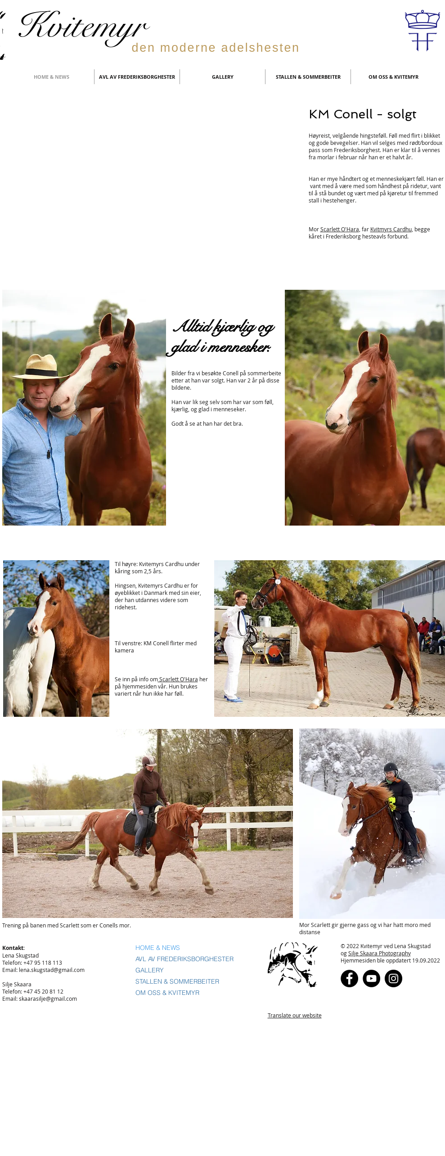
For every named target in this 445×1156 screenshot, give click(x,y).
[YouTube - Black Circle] (371, 978)
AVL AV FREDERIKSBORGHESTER (184, 959)
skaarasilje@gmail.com (48, 998)
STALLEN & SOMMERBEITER (177, 981)
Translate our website (295, 1015)
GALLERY (149, 970)
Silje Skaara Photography (379, 953)
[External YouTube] (154, 194)
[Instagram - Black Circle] (393, 978)
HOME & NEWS (157, 948)
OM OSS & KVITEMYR (167, 993)
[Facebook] (349, 978)
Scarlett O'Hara (339, 229)
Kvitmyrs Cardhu (391, 229)
